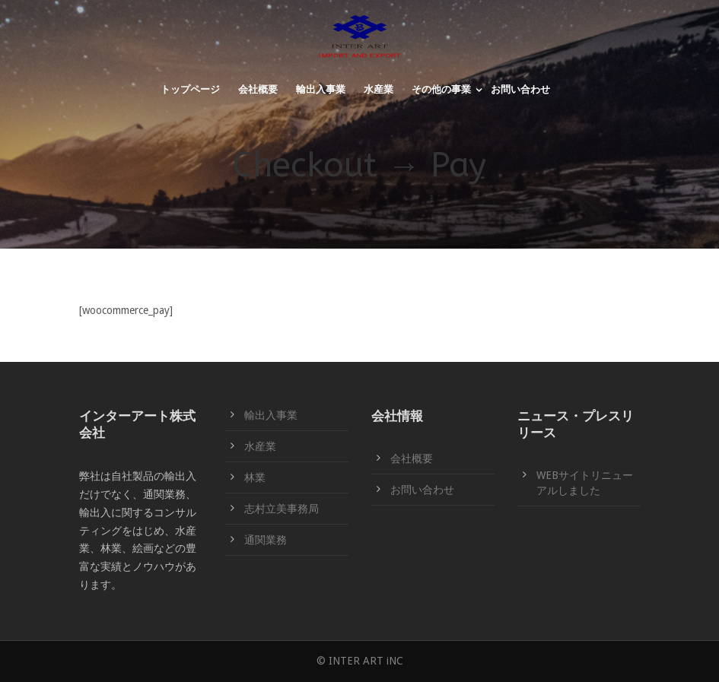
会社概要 (258, 89)
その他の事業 (441, 89)
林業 (255, 477)
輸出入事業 (320, 89)
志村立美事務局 (281, 509)
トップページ (190, 89)
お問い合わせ (520, 89)
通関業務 (265, 540)
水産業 (378, 89)
